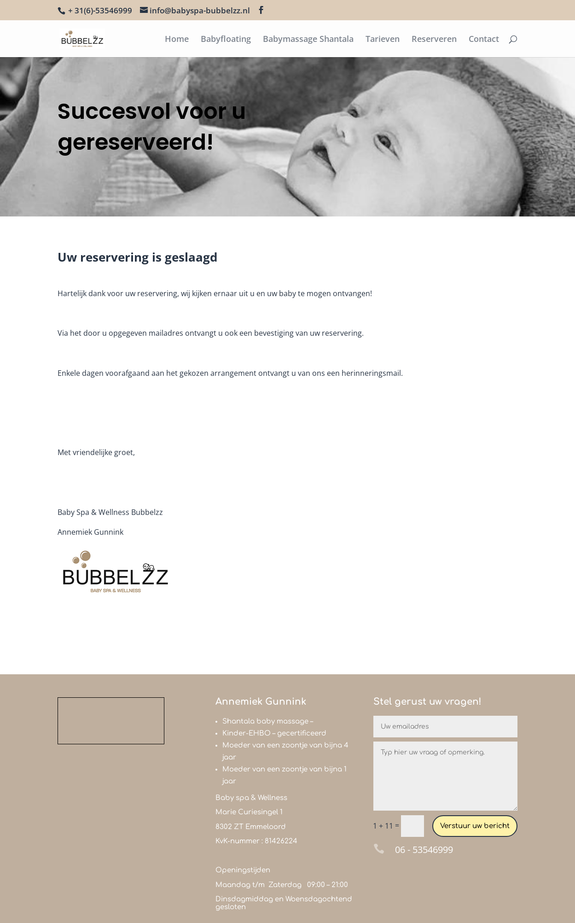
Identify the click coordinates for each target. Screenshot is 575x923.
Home (177, 39)
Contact (484, 39)
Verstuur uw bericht (475, 826)
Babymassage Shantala (308, 39)
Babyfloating (226, 39)
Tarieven (383, 39)
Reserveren (434, 39)
